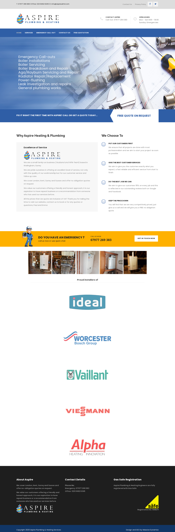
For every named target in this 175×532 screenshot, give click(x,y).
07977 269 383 (101, 240)
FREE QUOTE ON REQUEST (134, 116)
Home (18, 33)
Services (29, 33)
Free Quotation (81, 33)
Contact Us (127, 4)
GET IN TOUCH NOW (146, 238)
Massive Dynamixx (151, 530)
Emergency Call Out (45, 33)
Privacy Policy (140, 4)
